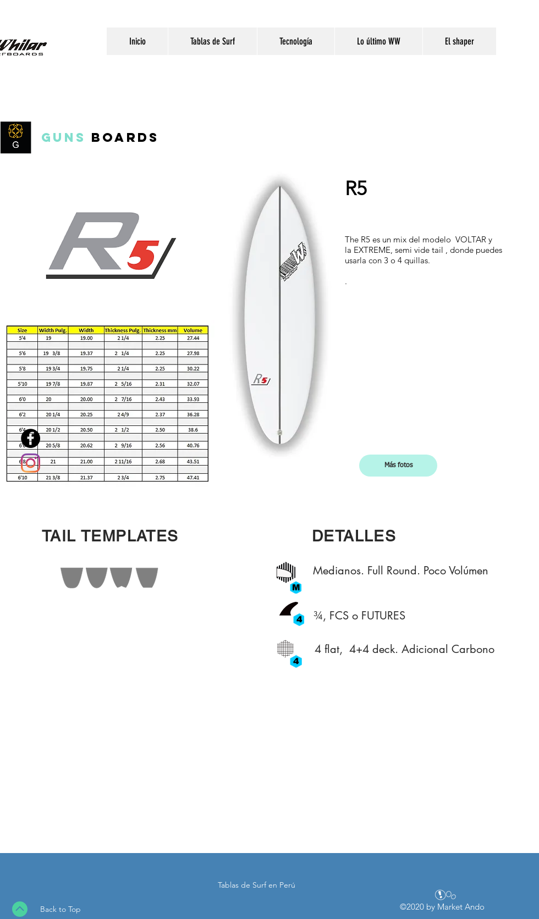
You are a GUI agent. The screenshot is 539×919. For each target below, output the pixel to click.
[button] (398, 466)
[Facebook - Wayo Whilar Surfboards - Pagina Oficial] (30, 438)
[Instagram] (30, 463)
